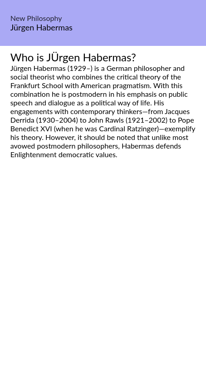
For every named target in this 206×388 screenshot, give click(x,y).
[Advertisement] (103, 283)
